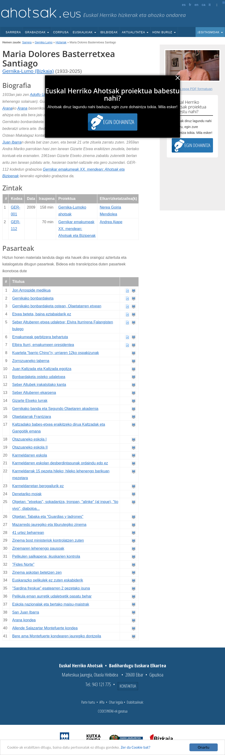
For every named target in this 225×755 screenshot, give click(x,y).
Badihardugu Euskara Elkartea (137, 665)
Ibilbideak (109, 32)
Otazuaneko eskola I (29, 439)
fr (190, 5)
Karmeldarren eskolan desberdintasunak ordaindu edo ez (60, 463)
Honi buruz (164, 32)
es (184, 5)
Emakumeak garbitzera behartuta (40, 337)
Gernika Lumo (43, 42)
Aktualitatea (135, 32)
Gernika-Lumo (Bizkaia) (28, 71)
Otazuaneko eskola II (30, 447)
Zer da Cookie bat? (138, 747)
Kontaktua (128, 686)
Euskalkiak (84, 32)
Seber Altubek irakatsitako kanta (39, 385)
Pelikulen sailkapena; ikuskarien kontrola (46, 556)
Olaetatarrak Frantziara (31, 417)
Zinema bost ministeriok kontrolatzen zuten (48, 540)
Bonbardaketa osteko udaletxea (38, 377)
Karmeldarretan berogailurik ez (38, 486)
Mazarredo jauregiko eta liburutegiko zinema (49, 525)
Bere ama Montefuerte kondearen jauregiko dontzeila (56, 636)
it (210, 5)
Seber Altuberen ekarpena (34, 393)
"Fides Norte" (23, 564)
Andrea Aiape (111, 222)
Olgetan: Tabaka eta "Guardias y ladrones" (47, 517)
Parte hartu (88, 702)
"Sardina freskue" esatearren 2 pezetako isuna (51, 588)
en (196, 5)
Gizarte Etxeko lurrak (29, 401)
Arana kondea (24, 620)
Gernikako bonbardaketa (32, 298)
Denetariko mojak (27, 494)
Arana (7, 108)
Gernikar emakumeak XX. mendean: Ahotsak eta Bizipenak (77, 229)
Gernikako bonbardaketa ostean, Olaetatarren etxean (56, 306)
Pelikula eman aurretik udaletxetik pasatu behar (52, 596)
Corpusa (61, 32)
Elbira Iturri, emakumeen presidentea (43, 345)
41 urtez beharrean (28, 533)
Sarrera (13, 32)
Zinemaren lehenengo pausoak (38, 548)
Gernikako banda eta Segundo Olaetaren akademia (55, 409)
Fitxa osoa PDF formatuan (193, 89)
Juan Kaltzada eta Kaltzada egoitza (41, 369)
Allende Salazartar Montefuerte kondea (45, 628)
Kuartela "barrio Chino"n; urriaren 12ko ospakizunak (55, 353)
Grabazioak (37, 32)
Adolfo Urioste (42, 95)
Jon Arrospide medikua (31, 290)
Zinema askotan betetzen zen (37, 572)
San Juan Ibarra (25, 612)
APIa (101, 702)
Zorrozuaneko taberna (30, 361)
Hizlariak (61, 42)
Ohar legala (116, 702)
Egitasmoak (210, 32)
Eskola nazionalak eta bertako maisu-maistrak (50, 604)
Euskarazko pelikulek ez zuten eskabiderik (47, 580)
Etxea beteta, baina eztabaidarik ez (41, 314)
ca (203, 5)
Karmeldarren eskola (29, 455)
